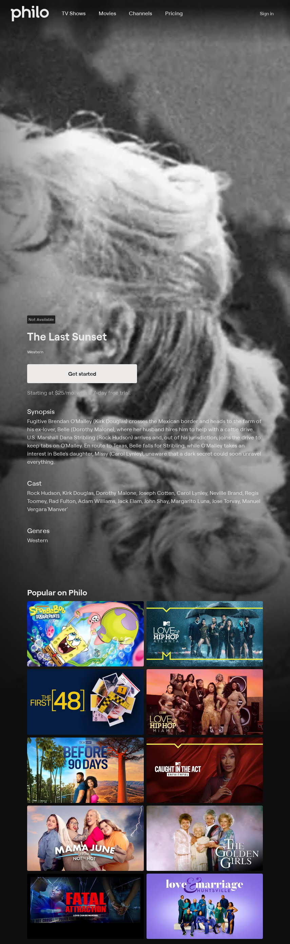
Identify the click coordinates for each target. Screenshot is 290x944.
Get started (82, 373)
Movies (107, 13)
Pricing (174, 13)
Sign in (267, 13)
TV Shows (73, 13)
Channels (140, 13)
